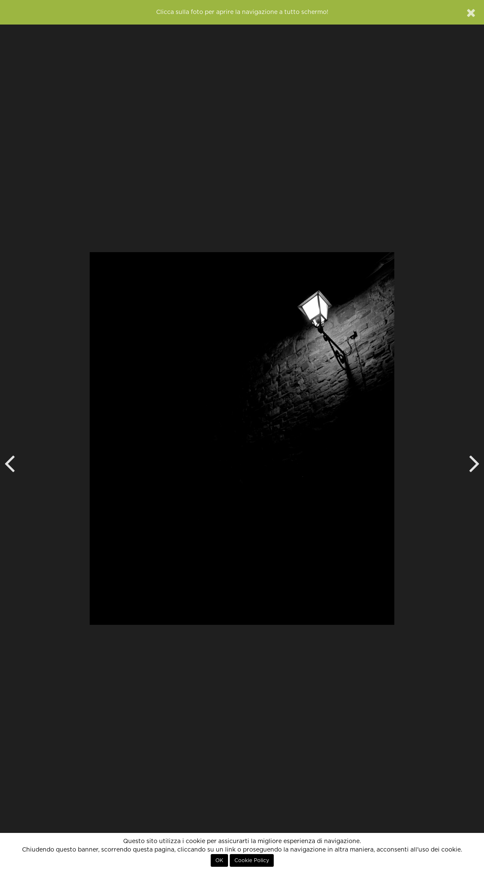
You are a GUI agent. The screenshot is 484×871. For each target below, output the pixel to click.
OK (219, 860)
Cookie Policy (251, 860)
